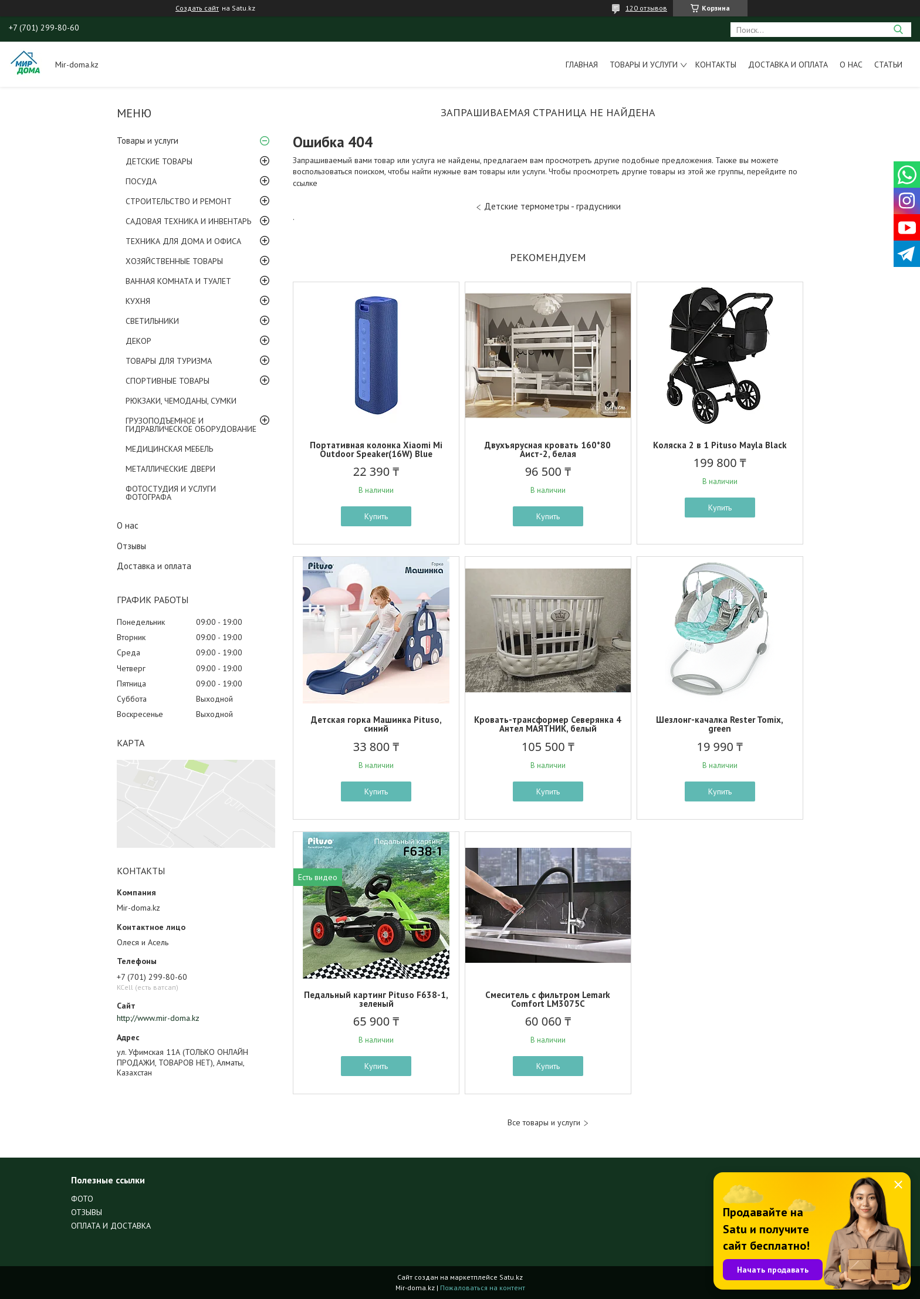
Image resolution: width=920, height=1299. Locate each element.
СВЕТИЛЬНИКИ (152, 321)
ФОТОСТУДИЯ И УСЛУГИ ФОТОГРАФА (171, 492)
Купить (376, 516)
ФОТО (82, 1198)
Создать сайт (197, 8)
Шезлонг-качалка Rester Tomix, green (719, 724)
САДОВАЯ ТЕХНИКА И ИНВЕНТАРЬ (188, 221)
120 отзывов (646, 8)
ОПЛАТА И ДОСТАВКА (111, 1225)
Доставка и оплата (788, 64)
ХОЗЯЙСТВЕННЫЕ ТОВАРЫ (174, 261)
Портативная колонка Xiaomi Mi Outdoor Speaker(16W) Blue (376, 449)
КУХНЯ (138, 301)
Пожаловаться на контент (482, 1287)
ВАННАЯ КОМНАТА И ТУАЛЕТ (178, 281)
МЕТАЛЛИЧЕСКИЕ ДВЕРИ (170, 469)
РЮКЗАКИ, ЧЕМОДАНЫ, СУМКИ (181, 400)
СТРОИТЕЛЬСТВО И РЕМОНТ (179, 201)
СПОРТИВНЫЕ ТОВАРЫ (167, 381)
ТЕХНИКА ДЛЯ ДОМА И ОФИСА (183, 241)
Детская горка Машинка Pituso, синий (376, 724)
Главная (582, 64)
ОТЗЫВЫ (86, 1212)
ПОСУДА (141, 181)
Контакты (715, 64)
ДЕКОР (138, 341)
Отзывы (131, 546)
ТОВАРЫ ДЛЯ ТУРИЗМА (169, 361)
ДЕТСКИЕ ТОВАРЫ (159, 161)
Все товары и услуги (544, 1123)
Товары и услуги (644, 64)
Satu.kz (511, 1277)
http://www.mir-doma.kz (158, 1018)
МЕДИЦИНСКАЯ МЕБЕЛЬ (169, 449)
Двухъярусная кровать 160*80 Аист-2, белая (548, 449)
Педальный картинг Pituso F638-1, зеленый (376, 999)
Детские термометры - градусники (552, 206)
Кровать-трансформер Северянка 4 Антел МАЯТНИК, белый (547, 724)
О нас (851, 64)
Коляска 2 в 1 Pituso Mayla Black (720, 445)
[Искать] (898, 29)
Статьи (888, 64)
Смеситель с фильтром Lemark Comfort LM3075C (547, 999)
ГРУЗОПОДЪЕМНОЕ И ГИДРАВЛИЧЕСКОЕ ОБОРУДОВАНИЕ (191, 424)
